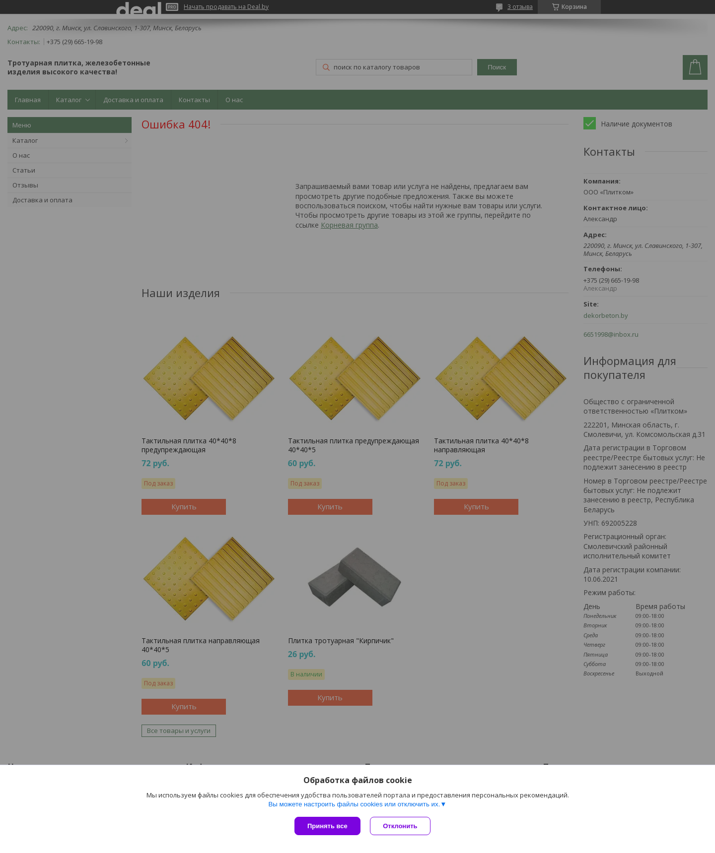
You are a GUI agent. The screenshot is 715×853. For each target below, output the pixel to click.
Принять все (327, 826)
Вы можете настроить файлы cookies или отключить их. (354, 804)
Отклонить (400, 826)
